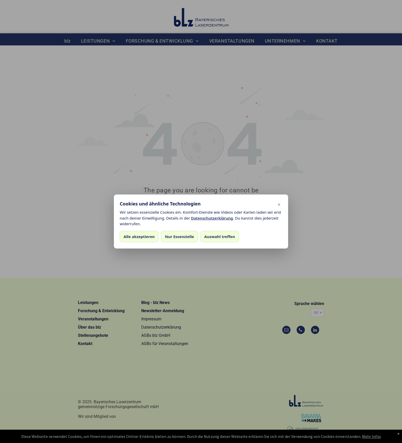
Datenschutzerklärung (212, 218)
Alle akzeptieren (139, 236)
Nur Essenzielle (179, 236)
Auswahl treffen (219, 236)
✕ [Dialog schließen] (279, 204)
